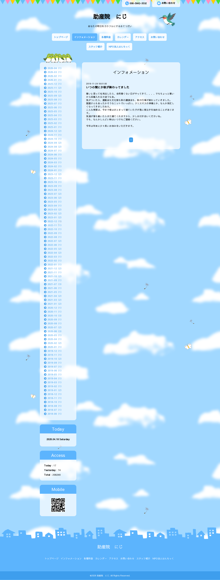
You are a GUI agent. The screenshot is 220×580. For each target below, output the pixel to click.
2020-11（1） (55, 311)
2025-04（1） (55, 115)
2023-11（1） (55, 178)
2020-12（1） (55, 307)
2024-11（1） (55, 134)
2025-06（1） (55, 107)
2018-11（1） (55, 397)
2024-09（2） (55, 142)
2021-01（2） (55, 303)
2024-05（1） (55, 158)
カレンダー (123, 37)
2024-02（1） (55, 166)
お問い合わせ (166, 3)
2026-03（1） (55, 71)
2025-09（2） (55, 95)
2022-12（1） (55, 221)
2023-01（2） (55, 217)
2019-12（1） (55, 350)
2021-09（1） (55, 280)
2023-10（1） (55, 181)
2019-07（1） (55, 366)
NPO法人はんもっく (119, 46)
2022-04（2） (55, 252)
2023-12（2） (55, 174)
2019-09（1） (55, 362)
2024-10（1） (55, 138)
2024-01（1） (55, 170)
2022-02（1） (55, 260)
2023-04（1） (55, 205)
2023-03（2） (55, 209)
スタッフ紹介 (95, 46)
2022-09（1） (55, 233)
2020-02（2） (55, 342)
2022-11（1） (55, 225)
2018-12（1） (55, 394)
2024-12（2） (55, 130)
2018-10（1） (55, 401)
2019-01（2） (55, 390)
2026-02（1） (55, 75)
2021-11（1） (55, 272)
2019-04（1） (55, 378)
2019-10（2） (55, 358)
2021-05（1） (55, 291)
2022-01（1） (55, 264)
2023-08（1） (55, 189)
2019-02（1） (55, 386)
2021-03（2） (55, 299)
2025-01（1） (55, 126)
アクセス (139, 37)
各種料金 (106, 37)
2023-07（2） (55, 193)
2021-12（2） (55, 268)
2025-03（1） (55, 119)
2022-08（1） (55, 236)
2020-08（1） (55, 323)
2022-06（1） (55, 244)
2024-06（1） (55, 154)
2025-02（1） (55, 123)
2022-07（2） (55, 240)
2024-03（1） (55, 162)
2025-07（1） (55, 103)
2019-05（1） (55, 374)
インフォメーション (84, 37)
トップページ (61, 37)
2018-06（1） (55, 413)
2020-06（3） (55, 331)
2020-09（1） (55, 319)
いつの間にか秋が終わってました (107, 87)
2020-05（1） (55, 335)
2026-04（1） (55, 68)
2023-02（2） (55, 213)
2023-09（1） (55, 185)
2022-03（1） (55, 256)
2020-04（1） (55, 339)
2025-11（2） (55, 87)
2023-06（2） (55, 197)
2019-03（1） (55, 382)
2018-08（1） (55, 405)
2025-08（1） (55, 99)
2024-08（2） (55, 146)
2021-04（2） (55, 295)
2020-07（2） (55, 327)
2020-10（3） (55, 315)
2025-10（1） (55, 91)
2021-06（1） (55, 288)
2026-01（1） (55, 79)
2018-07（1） (55, 409)
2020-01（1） (55, 346)
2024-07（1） (55, 150)
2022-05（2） (55, 248)
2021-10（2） (55, 276)
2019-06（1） (55, 370)
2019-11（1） (55, 354)
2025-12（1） (55, 83)
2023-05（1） (55, 201)
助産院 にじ (110, 16)
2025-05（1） (55, 111)
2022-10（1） (55, 229)
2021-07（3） (55, 284)
